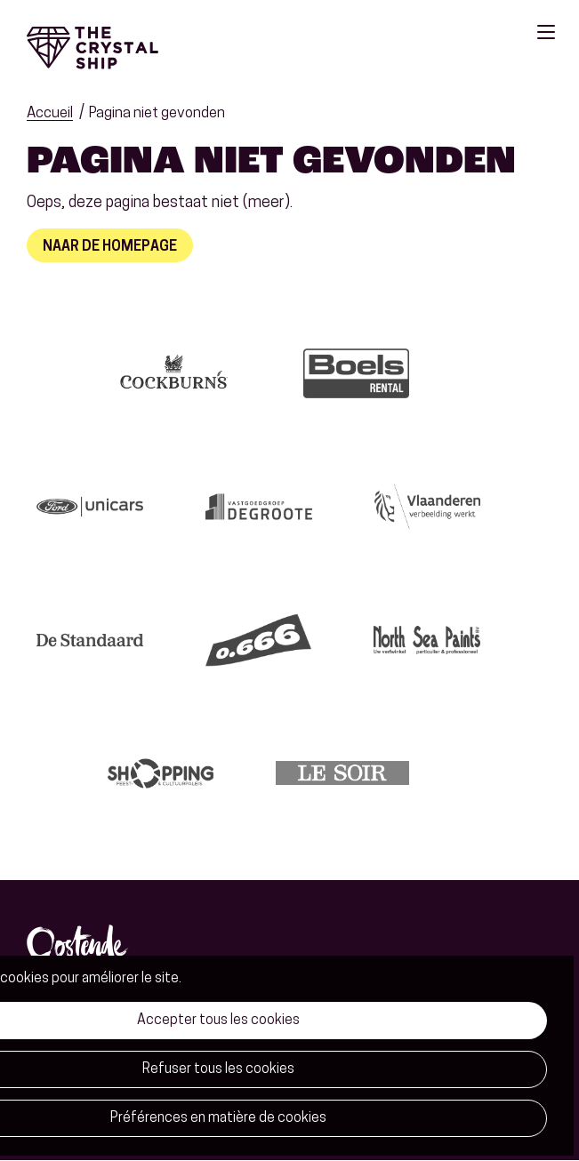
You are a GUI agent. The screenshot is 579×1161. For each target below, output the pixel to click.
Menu (546, 32)
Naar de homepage (110, 247)
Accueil (50, 113)
